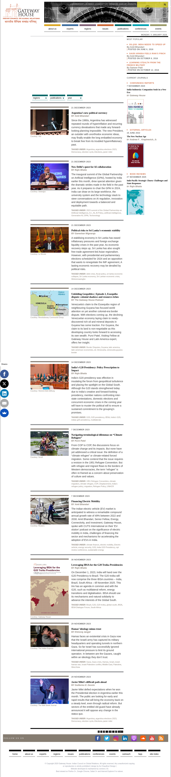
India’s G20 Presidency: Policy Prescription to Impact (95, 369)
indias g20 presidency (80, 420)
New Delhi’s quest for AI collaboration (91, 167)
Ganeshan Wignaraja (85, 233)
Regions (87, 29)
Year (70, 98)
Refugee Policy (99, 486)
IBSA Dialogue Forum (80, 607)
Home (15, 754)
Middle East (107, 664)
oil (95, 350)
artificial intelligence (112, 213)
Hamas (105, 662)
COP (96, 484)
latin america (114, 347)
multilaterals (96, 420)
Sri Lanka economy (87, 276)
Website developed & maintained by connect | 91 (89, 769)
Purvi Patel (80, 441)
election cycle (87, 152)
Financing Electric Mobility (85, 501)
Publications (123, 29)
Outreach (126, 754)
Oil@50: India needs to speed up (147, 44)
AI (94, 213)
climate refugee (86, 484)
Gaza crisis (96, 662)
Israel (111, 662)
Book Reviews (138, 174)
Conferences (140, 29)
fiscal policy (101, 274)
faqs (140, 754)
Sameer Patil (136, 68)
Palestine (117, 664)
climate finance (92, 545)
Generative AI (77, 215)
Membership (77, 4)
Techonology (94, 215)
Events (158, 29)
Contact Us (102, 4)
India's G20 (115, 417)
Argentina (90, 149)
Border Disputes (93, 347)
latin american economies (82, 350)
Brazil (88, 605)
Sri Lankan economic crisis (108, 276)
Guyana (104, 347)
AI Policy (99, 213)
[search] (152, 4)
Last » (120, 732)
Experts (70, 29)
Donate (132, 4)
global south (112, 605)
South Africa (96, 607)
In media (90, 4)
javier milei (107, 152)
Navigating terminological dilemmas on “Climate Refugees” (96, 436)
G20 (88, 417)
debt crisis (90, 274)
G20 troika (101, 605)
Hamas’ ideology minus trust (86, 629)
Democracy (76, 152)
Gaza (88, 662)
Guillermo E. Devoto (85, 685)
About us (52, 29)
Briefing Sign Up (118, 4)
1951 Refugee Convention (97, 481)
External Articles (140, 130)
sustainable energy (96, 550)
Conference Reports (142, 83)
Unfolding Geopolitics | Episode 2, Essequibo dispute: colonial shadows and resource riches (95, 295)
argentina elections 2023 (106, 149)
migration (88, 486)
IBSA (107, 417)
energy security (84, 547)
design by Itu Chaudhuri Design (103, 766)
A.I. (90, 213)
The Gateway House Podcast (89, 300)
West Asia (75, 667)
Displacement (105, 484)
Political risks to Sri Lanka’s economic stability (95, 230)
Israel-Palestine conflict (91, 664)
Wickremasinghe (78, 279)
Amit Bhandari (82, 116)
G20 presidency (97, 417)
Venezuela (101, 350)
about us (29, 754)
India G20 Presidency (106, 547)
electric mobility (106, 545)
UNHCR (110, 486)
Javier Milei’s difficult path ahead (88, 682)
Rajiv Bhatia (81, 170)
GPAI (86, 215)
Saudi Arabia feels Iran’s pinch (147, 54)
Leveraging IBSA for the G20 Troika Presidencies (97, 565)
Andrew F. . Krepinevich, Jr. (143, 139)
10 (110, 732)
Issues (105, 29)
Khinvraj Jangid (82, 632)
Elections (98, 152)
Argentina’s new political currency (89, 113)
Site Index (154, 754)
